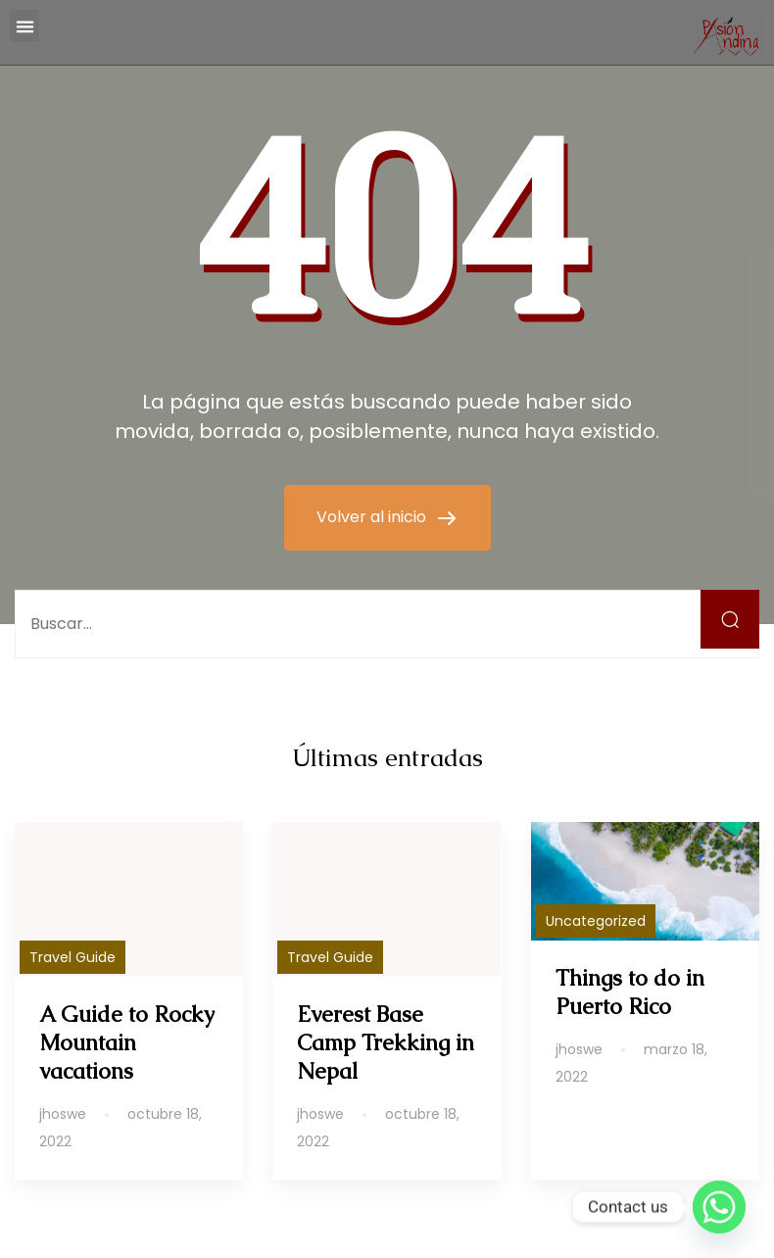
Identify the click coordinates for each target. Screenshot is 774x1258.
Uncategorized (596, 921)
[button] (24, 26)
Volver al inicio (373, 517)
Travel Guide (72, 957)
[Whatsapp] (719, 1207)
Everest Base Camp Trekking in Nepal (385, 1043)
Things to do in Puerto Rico (630, 992)
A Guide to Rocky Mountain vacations (127, 1043)
